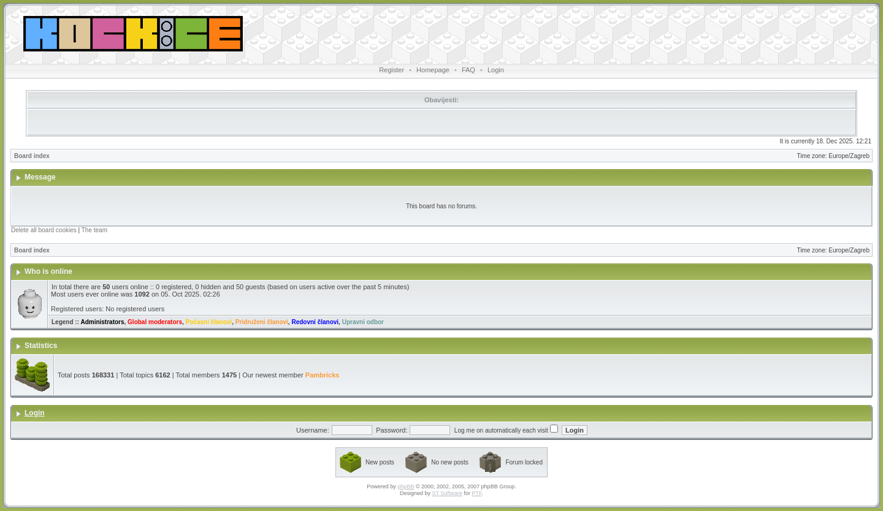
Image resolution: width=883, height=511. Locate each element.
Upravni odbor (363, 322)
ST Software (447, 493)
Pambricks (322, 375)
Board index (32, 156)
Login (495, 70)
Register (391, 70)
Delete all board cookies (44, 230)
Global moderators (155, 322)
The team (94, 230)
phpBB (405, 486)
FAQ (468, 70)
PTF (476, 493)
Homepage (432, 70)
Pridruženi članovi (261, 322)
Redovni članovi (314, 322)
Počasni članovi (209, 322)
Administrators (102, 322)
